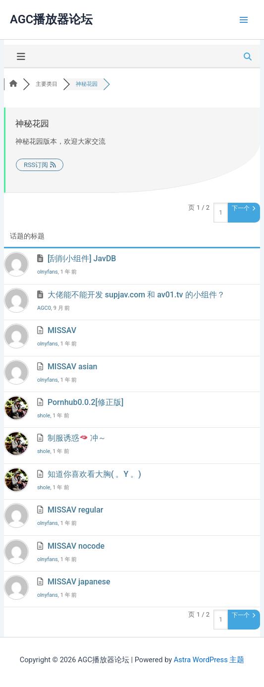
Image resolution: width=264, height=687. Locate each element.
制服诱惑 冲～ (77, 438)
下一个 (243, 208)
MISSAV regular (76, 510)
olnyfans (47, 272)
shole (44, 415)
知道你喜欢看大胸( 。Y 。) (94, 474)
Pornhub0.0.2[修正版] (85, 402)
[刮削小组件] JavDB (82, 258)
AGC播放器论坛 (51, 19)
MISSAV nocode (76, 546)
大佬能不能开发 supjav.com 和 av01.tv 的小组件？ (136, 294)
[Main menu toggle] (243, 19)
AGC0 (44, 308)
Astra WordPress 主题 (209, 659)
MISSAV (62, 330)
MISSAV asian (73, 366)
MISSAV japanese (79, 581)
